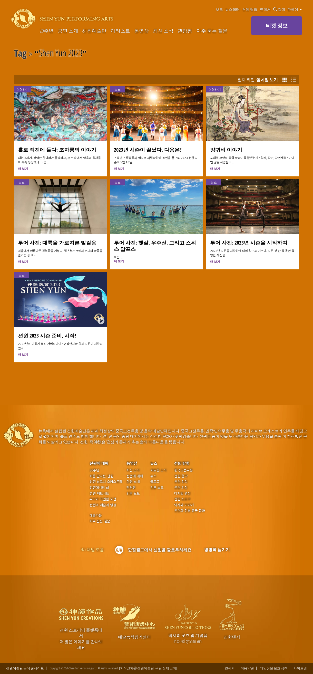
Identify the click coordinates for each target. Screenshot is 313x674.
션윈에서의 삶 (99, 487)
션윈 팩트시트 (99, 493)
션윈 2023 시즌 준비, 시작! (47, 335)
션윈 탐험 (249, 9)
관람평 (185, 31)
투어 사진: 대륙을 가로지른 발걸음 (57, 242)
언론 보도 (133, 493)
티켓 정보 (277, 25)
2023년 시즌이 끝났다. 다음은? (148, 149)
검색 (279, 9)
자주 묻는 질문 (212, 31)
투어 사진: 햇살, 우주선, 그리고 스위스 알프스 (155, 245)
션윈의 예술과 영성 (103, 505)
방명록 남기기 (217, 549)
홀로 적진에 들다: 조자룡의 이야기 (57, 149)
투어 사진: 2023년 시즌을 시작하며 (248, 242)
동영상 (141, 31)
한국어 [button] (294, 9)
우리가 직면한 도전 (103, 499)
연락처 (265, 9)
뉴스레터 (232, 9)
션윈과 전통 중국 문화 (189, 510)
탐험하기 (22, 89)
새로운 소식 (158, 470)
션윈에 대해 (99, 463)
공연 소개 (68, 31)
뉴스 (117, 89)
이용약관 (247, 668)
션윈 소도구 (182, 499)
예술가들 (96, 515)
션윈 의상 (181, 487)
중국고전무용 (183, 470)
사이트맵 (300, 668)
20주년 (47, 31)
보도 (219, 9)
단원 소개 (133, 481)
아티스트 (120, 31)
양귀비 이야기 (226, 149)
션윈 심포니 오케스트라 (106, 481)
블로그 (155, 481)
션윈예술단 (94, 31)
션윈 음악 (181, 476)
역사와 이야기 (184, 505)
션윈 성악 (181, 481)
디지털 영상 (182, 493)
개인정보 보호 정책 (274, 668)
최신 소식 (163, 31)
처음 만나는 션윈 (101, 476)
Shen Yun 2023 (60, 54)
